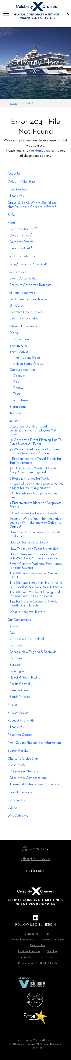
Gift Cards (16, 305)
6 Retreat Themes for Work (29, 478)
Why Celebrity (18, 816)
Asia (12, 632)
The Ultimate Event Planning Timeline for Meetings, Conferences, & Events (35, 584)
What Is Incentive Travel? (27, 612)
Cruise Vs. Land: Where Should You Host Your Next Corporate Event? (32, 205)
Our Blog (14, 421)
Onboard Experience (22, 326)
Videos (12, 808)
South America (19, 696)
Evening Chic (18, 345)
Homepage (43, 150)
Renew (18, 388)
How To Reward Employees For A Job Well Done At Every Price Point (34, 556)
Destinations (31, 934)
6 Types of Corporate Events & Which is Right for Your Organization (36, 486)
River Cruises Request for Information (34, 743)
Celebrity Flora (20, 235)
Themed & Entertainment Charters (34, 784)
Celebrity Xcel (21, 248)
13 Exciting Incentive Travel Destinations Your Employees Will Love (32, 430)
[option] (35, 63)
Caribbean (16, 658)
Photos (13, 704)
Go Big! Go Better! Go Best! (27, 264)
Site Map (37, 1048)
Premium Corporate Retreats (30, 285)
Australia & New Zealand (26, 639)
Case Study (17, 765)
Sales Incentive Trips (23, 318)
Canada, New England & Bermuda (32, 652)
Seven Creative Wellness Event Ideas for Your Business (35, 566)
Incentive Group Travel (25, 312)
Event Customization (23, 278)
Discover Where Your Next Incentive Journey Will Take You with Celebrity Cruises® (35, 522)
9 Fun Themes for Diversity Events (33, 513)
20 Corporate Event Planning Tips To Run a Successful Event (35, 442)
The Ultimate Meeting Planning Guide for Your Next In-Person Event (35, 594)
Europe (14, 664)
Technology (17, 413)
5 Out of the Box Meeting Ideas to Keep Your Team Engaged (33, 470)
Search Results (18, 750)
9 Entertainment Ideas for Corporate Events (35, 505)
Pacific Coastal (19, 684)
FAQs (11, 214)
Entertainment (19, 339)
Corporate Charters (23, 771)
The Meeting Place (26, 357)
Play (16, 382)
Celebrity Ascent (23, 229)
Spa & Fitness (18, 400)
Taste (17, 394)
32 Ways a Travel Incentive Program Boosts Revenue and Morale (34, 451)
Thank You (16, 196)
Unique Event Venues (28, 363)
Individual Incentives (21, 293)
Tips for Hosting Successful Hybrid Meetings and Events (33, 603)
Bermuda (15, 645)
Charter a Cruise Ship (23, 758)
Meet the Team (18, 189)
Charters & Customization (27, 778)
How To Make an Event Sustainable (34, 549)
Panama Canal (19, 690)
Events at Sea (17, 272)
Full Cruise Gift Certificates (28, 299)
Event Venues (19, 351)
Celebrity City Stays (22, 181)
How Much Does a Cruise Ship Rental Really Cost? (35, 534)
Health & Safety (48, 963)
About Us (14, 173)
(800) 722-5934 (35, 858)
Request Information (22, 720)
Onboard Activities (22, 369)
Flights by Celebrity (21, 256)
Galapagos (16, 671)
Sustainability (16, 800)
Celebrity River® (21, 242)
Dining (13, 333)
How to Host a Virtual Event (28, 542)
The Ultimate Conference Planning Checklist (34, 575)
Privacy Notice (18, 712)
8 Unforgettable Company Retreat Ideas (34, 495)
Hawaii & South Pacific (24, 677)
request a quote (35, 871)
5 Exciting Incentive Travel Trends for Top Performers (35, 460)
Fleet (11, 222)
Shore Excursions (20, 792)
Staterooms (17, 406)
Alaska (14, 626)
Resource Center (20, 735)
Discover (19, 376)
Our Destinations (19, 620)
